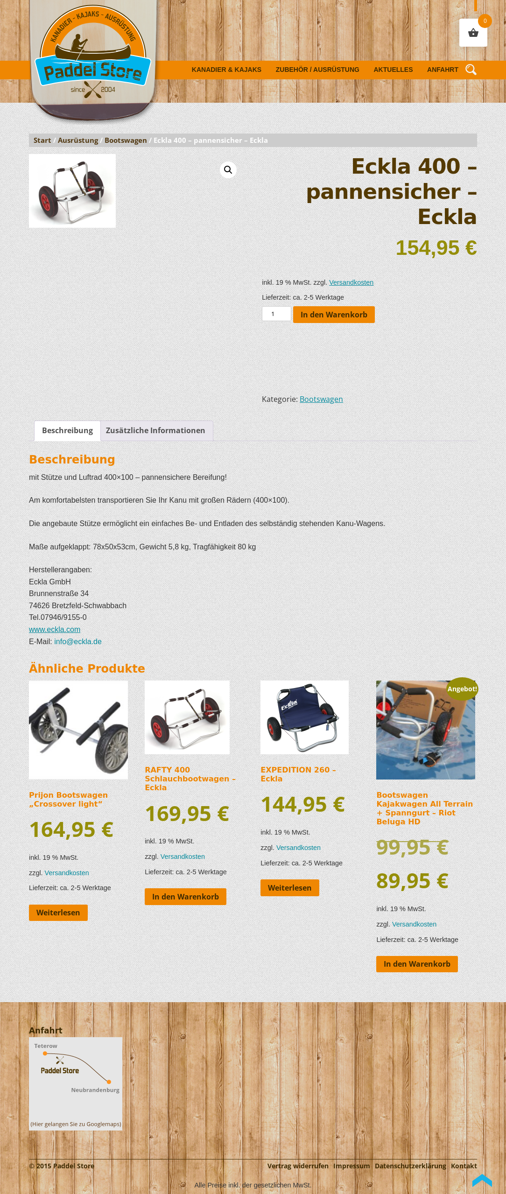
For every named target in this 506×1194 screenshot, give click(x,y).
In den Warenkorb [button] (185, 897)
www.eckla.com (54, 629)
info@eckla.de (78, 642)
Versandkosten (351, 282)
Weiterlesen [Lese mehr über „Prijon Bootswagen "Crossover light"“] (58, 912)
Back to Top (482, 1180)
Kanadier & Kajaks (226, 69)
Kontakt (464, 1165)
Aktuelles (393, 69)
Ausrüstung (78, 140)
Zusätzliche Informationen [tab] (155, 430)
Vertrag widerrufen (298, 1165)
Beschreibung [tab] (67, 430)
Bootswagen (126, 140)
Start (42, 140)
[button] (228, 170)
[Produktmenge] (276, 313)
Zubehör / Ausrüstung (317, 69)
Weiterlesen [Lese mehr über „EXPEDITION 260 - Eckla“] (290, 888)
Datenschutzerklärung (410, 1165)
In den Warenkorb (334, 314)
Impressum (351, 1165)
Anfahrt (442, 69)
